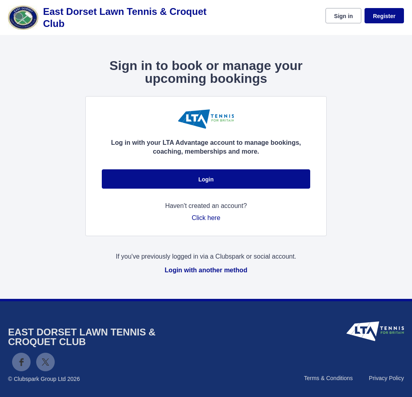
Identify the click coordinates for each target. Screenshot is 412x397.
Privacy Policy (386, 378)
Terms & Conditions (328, 378)
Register (384, 16)
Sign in (343, 16)
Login (206, 179)
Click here (206, 217)
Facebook (21, 362)
